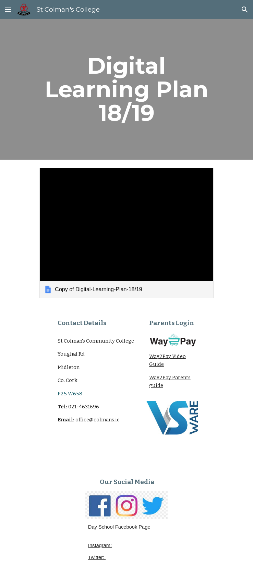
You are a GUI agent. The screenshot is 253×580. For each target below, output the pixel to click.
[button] (8, 9)
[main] (126, 89)
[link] (126, 233)
